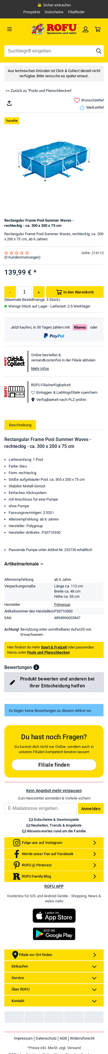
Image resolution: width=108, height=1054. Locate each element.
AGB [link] (63, 1038)
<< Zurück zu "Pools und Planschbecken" (39, 90)
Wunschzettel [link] (89, 100)
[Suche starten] (99, 51)
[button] (36, 667)
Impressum (23, 1038)
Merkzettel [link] (91, 107)
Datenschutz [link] (46, 1038)
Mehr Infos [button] (40, 368)
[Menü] (16, 29)
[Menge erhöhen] (39, 292)
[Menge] (24, 292)
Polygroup (62, 604)
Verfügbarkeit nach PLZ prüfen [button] (58, 399)
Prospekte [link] (31, 12)
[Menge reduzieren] (10, 292)
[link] (85, 29)
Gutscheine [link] (54, 12)
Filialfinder (76, 12)
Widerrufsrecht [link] (82, 1038)
